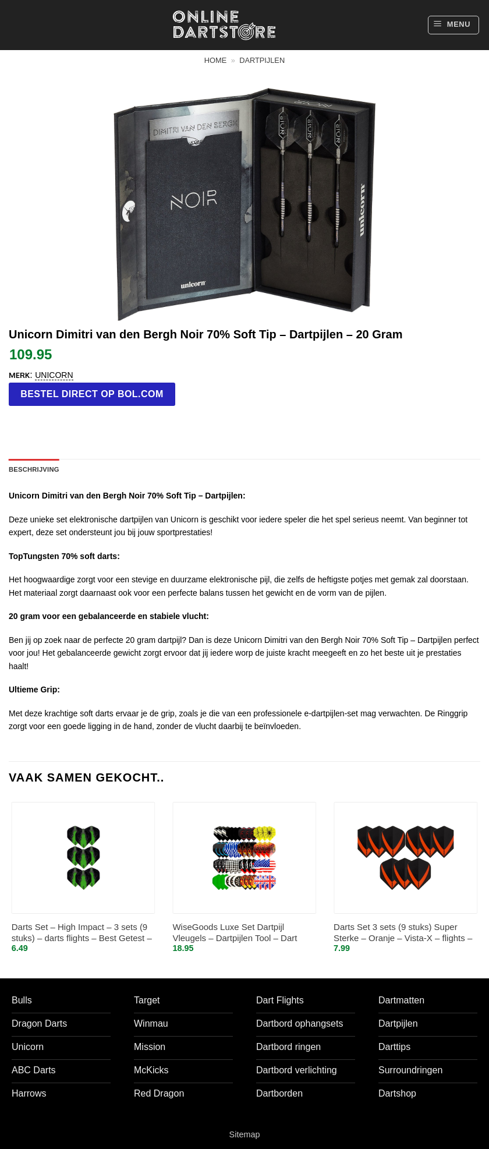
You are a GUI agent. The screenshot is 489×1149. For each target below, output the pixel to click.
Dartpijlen (262, 60)
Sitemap (244, 1134)
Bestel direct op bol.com (92, 394)
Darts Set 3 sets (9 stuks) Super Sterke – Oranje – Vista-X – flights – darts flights (403, 933)
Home (215, 60)
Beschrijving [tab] (34, 469)
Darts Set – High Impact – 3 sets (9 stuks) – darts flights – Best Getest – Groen (82, 933)
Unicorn (54, 375)
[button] (453, 25)
